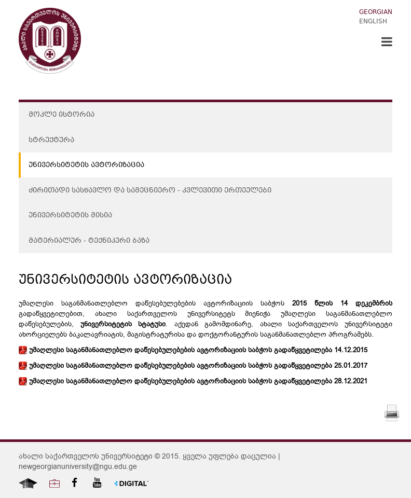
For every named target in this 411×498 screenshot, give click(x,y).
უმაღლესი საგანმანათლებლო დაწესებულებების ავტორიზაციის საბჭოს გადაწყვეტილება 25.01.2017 (193, 365)
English (373, 22)
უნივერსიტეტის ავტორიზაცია (86, 165)
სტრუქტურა (51, 140)
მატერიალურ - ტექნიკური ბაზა (89, 241)
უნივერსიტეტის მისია (70, 216)
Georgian (375, 12)
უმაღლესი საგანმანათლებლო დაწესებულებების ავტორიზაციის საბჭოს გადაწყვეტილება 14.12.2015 (193, 350)
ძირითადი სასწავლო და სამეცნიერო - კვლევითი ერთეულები (150, 191)
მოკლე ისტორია (61, 115)
